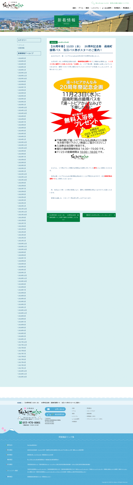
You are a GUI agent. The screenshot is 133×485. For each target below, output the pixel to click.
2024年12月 (22, 107)
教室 (87, 8)
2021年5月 (22, 229)
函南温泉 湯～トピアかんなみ (34, 454)
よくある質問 (106, 8)
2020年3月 (22, 269)
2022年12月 (22, 174)
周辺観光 (126, 8)
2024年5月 (22, 128)
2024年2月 (22, 136)
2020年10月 (22, 249)
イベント (21, 45)
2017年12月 (22, 342)
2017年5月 (22, 359)
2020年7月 (22, 258)
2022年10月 (22, 180)
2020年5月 (22, 264)
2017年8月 (22, 351)
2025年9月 (22, 81)
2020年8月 (22, 255)
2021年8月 (22, 220)
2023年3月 (22, 165)
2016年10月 (22, 377)
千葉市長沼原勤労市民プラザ (68, 469)
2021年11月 (22, 212)
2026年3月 (22, 64)
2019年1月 (22, 307)
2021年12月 (22, 209)
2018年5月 (22, 327)
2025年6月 (22, 90)
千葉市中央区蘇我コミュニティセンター (36, 469)
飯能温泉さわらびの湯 (47, 454)
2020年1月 (22, 272)
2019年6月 (22, 293)
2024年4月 (22, 130)
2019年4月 (22, 298)
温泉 (74, 8)
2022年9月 (22, 183)
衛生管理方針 (59, 414)
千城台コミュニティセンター (96, 469)
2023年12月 (22, 142)
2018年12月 (22, 310)
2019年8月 (22, 287)
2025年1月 (22, 104)
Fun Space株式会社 (32, 445)
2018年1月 (22, 339)
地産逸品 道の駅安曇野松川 (51, 459)
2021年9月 (22, 217)
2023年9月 (22, 151)
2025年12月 (22, 73)
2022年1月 (22, 206)
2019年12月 (22, 275)
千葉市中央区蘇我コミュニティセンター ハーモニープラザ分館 (51, 471)
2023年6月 (22, 159)
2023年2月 (22, 168)
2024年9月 (22, 116)
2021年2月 (22, 238)
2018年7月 (22, 322)
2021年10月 (22, 214)
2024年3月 (22, 133)
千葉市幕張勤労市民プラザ (53, 469)
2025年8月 (22, 84)
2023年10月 (22, 148)
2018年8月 (22, 319)
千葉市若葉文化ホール (44, 464)
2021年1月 (22, 240)
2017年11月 (22, 345)
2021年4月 (22, 232)
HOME (19, 402)
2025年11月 (22, 75)
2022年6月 (22, 191)
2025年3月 (22, 99)
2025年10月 (22, 78)
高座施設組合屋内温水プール (34, 476)
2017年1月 (22, 368)
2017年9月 (22, 348)
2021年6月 (22, 226)
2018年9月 (22, 316)
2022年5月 (22, 194)
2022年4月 (22, 197)
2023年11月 (22, 145)
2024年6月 (22, 125)
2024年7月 (22, 122)
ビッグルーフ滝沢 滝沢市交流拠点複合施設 (60, 464)
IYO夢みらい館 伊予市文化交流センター (76, 471)
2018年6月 (22, 324)
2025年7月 (22, 87)
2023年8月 (22, 154)
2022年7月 (22, 188)
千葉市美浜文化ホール (32, 464)
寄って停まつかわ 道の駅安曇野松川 (36, 459)
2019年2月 (22, 304)
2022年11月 (22, 177)
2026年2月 (22, 67)
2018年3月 (22, 333)
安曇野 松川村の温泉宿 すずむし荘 (54, 449)
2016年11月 (22, 374)
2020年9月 (22, 252)
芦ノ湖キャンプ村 (67, 449)
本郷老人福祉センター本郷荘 (111, 469)
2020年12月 (22, 243)
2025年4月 (22, 96)
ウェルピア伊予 (41, 449)
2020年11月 (22, 246)
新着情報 (53, 42)
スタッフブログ (91, 411)
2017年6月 (22, 356)
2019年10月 (22, 281)
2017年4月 (22, 362)
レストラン (95, 8)
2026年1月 (22, 70)
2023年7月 (22, 157)
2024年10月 (22, 113)
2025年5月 (22, 93)
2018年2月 (22, 336)
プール (80, 8)
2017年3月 (22, 365)
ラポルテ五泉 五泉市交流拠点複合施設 (81, 464)
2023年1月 (22, 171)
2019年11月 (22, 278)
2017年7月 (22, 353)
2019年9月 (22, 284)
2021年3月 (22, 235)
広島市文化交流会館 (32, 449)
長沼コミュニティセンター (82, 469)
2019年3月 (22, 301)
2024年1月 (22, 139)
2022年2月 (22, 203)
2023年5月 (22, 162)
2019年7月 (22, 290)
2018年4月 (22, 330)
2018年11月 (22, 313)
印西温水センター (46, 476)
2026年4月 (22, 61)
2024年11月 (22, 110)
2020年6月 (22, 261)
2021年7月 (22, 223)
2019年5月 (22, 296)
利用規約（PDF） (91, 416)
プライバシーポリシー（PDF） (95, 419)
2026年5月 (22, 58)
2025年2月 (22, 102)
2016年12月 (22, 371)
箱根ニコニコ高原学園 (78, 449)
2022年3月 (22, 200)
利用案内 (117, 8)
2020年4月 (22, 267)
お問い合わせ (59, 409)
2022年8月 (22, 185)
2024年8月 (22, 119)
